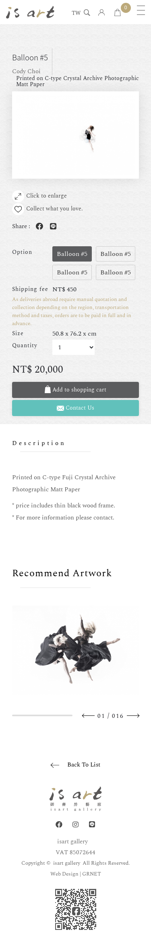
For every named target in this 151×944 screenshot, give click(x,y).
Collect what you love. (47, 209)
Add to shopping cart (76, 389)
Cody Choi (26, 71)
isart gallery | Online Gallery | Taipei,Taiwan (30, 12)
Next (133, 715)
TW (76, 13)
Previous (89, 715)
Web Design (64, 874)
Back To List (83, 765)
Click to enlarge (39, 196)
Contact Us (75, 408)
